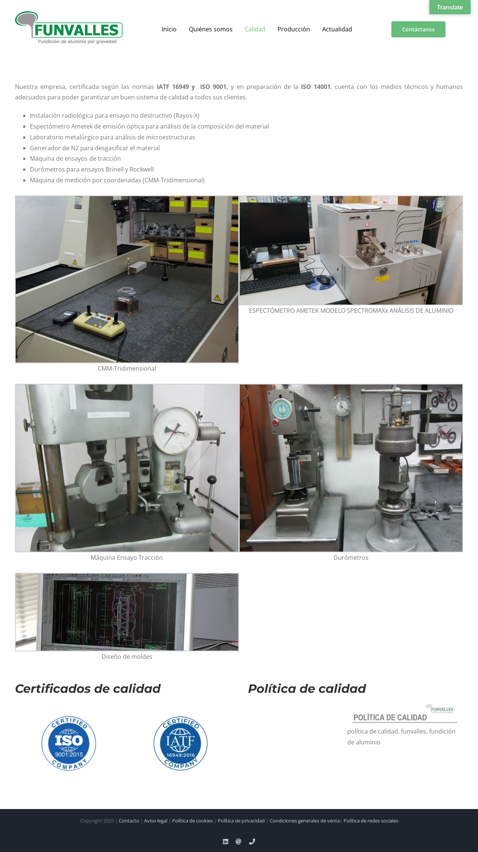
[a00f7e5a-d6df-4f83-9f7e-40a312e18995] (68, 14)
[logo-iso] (68, 710)
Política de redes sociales (371, 820)
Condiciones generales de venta (305, 820)
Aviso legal (155, 820)
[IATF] (181, 710)
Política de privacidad (241, 820)
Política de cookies (192, 820)
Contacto (129, 820)
